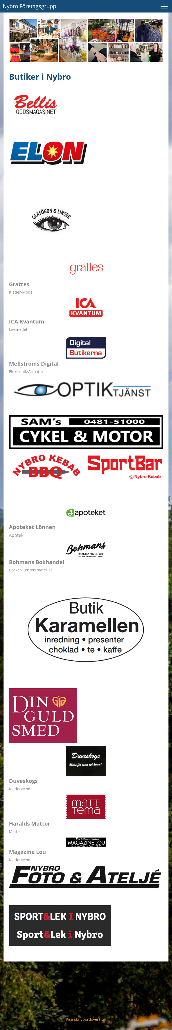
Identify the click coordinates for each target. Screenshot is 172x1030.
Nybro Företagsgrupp (29, 6)
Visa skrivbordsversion (86, 1019)
